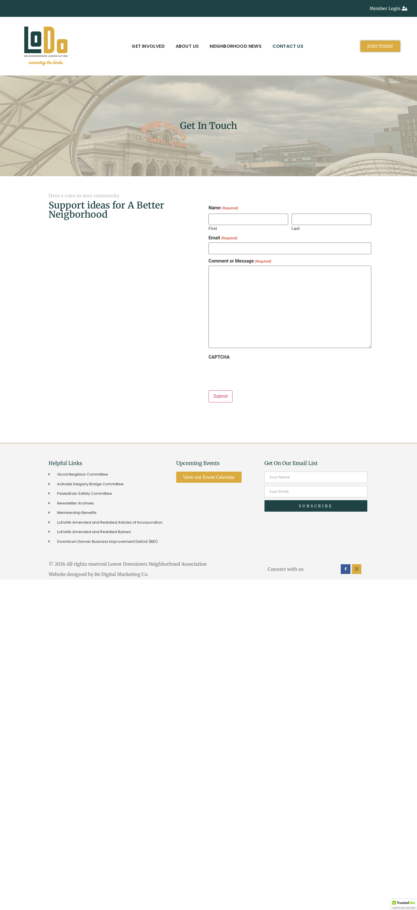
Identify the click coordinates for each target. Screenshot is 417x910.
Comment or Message (240, 261)
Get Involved (148, 46)
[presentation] (252, 373)
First (213, 228)
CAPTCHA (219, 357)
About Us (187, 46)
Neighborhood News (235, 46)
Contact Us (287, 46)
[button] (404, 904)
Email (223, 238)
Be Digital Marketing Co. (122, 574)
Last (296, 228)
